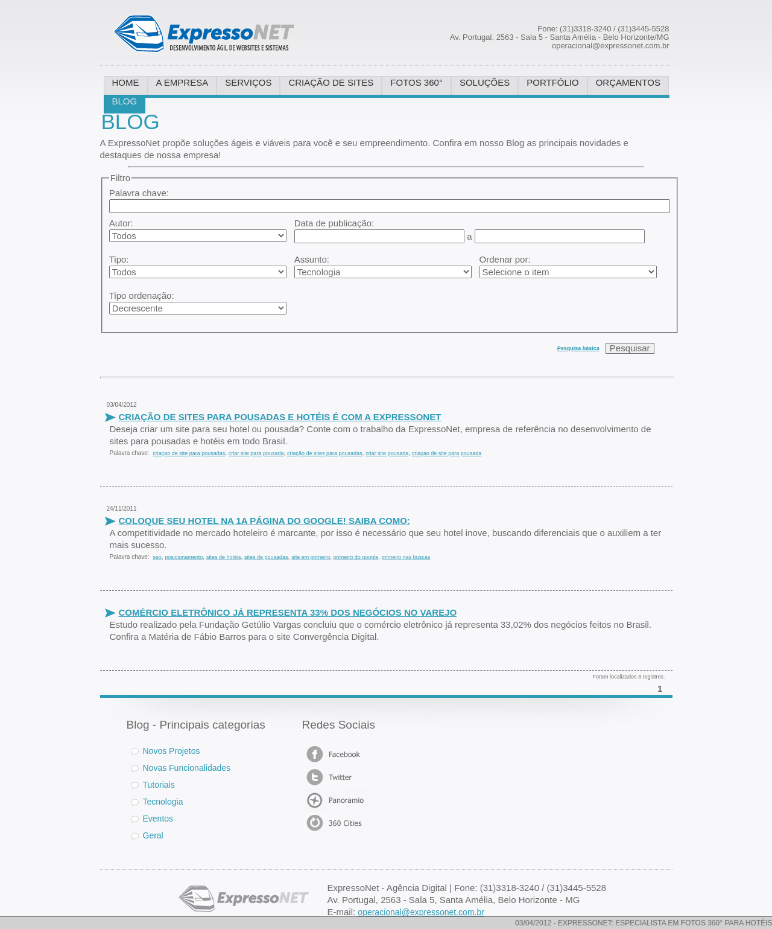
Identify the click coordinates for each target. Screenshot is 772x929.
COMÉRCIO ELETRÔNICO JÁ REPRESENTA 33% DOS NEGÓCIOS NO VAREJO (288, 612)
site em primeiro (310, 557)
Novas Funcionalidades (187, 768)
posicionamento (184, 557)
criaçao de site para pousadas (189, 453)
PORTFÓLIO (552, 82)
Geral (153, 835)
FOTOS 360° (416, 82)
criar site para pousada (256, 453)
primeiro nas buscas (406, 557)
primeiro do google (356, 557)
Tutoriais (159, 785)
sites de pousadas (266, 557)
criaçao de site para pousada (447, 453)
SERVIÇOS (248, 82)
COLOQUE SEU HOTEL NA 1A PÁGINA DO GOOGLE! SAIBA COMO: (264, 521)
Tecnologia (163, 801)
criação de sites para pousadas (324, 453)
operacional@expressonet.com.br (421, 912)
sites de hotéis (223, 557)
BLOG (125, 101)
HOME (125, 82)
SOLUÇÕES (485, 82)
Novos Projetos (165, 751)
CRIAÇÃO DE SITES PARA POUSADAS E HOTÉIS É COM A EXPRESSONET (280, 417)
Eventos (158, 818)
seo (157, 557)
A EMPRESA (182, 82)
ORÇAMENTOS (628, 82)
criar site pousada (386, 453)
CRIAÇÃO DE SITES (330, 82)
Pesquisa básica (578, 348)
